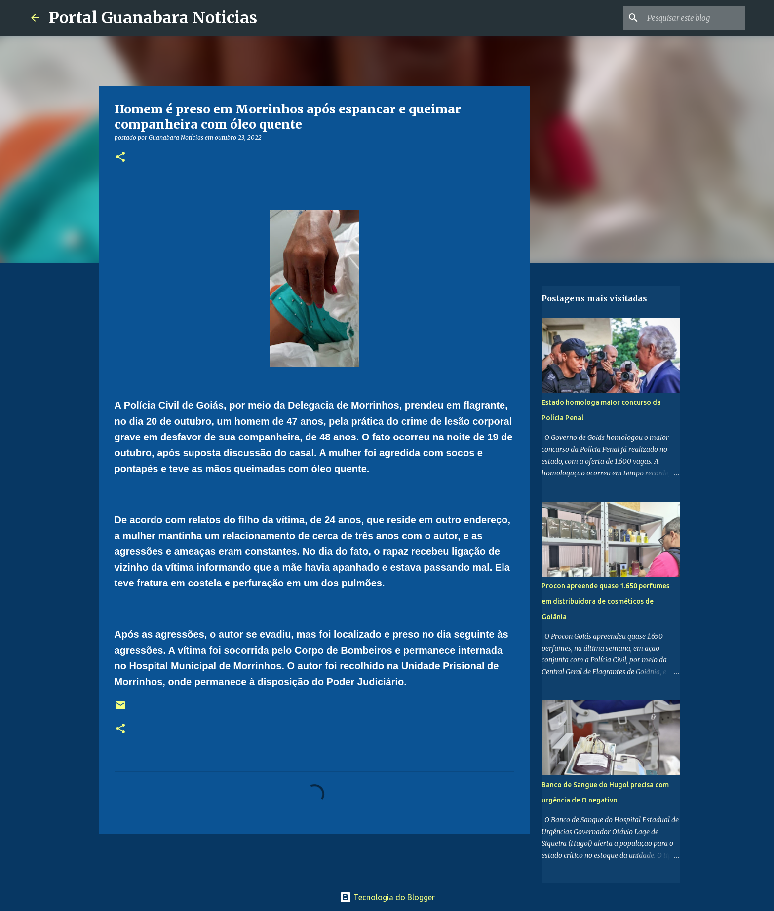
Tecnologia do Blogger (387, 897)
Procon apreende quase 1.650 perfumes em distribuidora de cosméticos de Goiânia (605, 601)
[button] (120, 157)
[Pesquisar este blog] (693, 18)
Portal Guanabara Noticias (153, 18)
